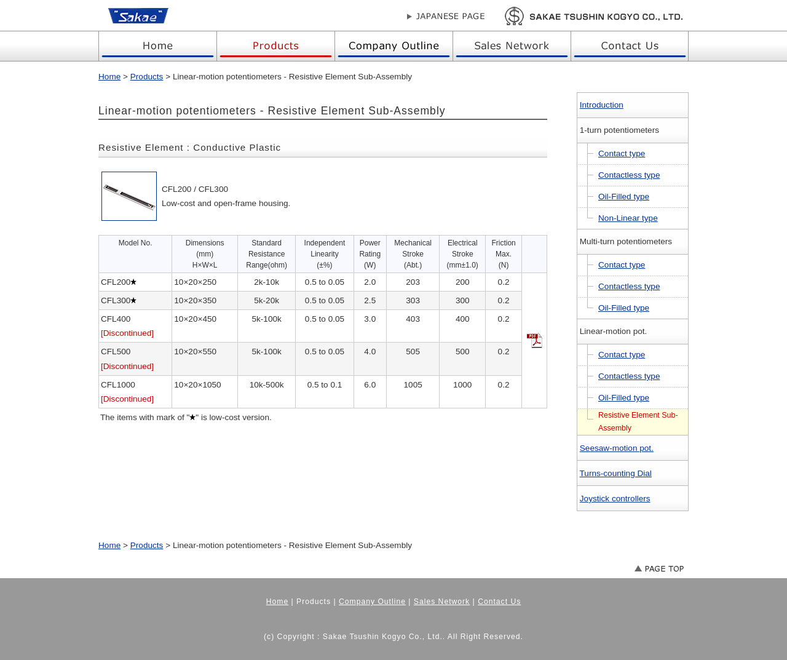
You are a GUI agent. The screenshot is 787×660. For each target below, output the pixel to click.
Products (147, 76)
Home (109, 76)
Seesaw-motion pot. (617, 448)
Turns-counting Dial (616, 473)
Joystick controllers (615, 498)
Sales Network (442, 601)
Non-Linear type (628, 218)
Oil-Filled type (623, 196)
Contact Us (499, 601)
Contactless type (629, 175)
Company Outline (372, 601)
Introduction (601, 104)
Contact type (621, 153)
